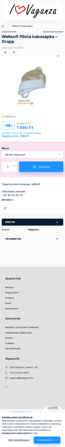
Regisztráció (12, 292)
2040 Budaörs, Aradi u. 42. (23, 367)
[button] (32, 84)
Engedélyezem (45, 440)
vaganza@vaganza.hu (21, 377)
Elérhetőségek (13, 348)
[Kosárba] (41, 166)
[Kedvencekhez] (58, 56)
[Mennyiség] (8, 167)
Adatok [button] (10, 222)
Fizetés (9, 337)
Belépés (9, 287)
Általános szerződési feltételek (21, 327)
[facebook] (5, 52)
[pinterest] (13, 52)
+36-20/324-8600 (19, 372)
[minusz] (14, 169)
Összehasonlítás (5, 208)
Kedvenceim (11, 308)
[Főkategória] (3, 26)
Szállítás (9, 343)
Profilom (9, 297)
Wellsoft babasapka (22, 26)
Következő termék (52, 31)
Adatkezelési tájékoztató (18, 332)
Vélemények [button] (13, 239)
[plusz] (14, 164)
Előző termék (9, 31)
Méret (5, 148)
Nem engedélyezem (18, 440)
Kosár (8, 303)
